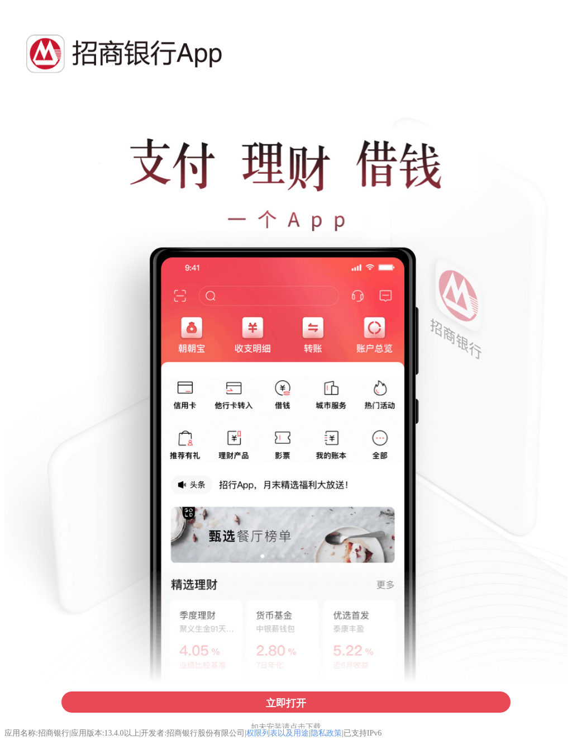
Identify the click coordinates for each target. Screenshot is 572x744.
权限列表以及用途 (277, 733)
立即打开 (286, 703)
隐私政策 (326, 733)
